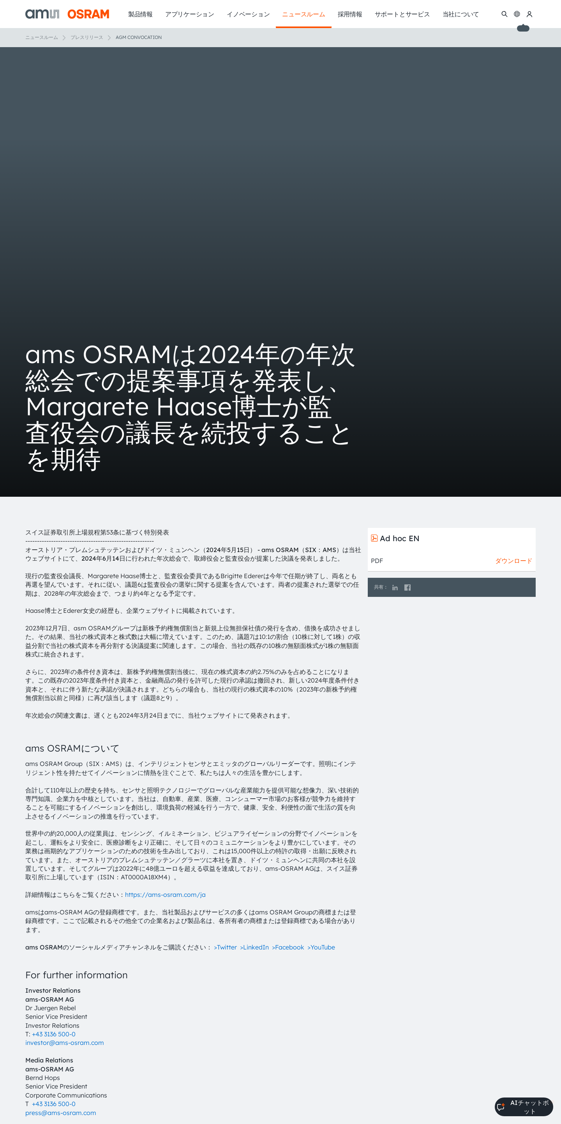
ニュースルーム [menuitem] (303, 14)
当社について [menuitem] (461, 14)
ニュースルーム (41, 37)
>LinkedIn (254, 947)
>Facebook (288, 947)
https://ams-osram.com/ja (165, 894)
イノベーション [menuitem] (248, 14)
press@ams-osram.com (60, 1113)
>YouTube (321, 947)
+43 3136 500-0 (54, 1034)
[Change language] (517, 14)
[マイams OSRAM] (529, 14)
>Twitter (225, 947)
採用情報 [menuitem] (350, 14)
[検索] (504, 14)
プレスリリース (87, 37)
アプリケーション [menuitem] (189, 14)
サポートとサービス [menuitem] (402, 14)
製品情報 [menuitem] (140, 14)
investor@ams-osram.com (64, 1042)
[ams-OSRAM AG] (67, 14)
